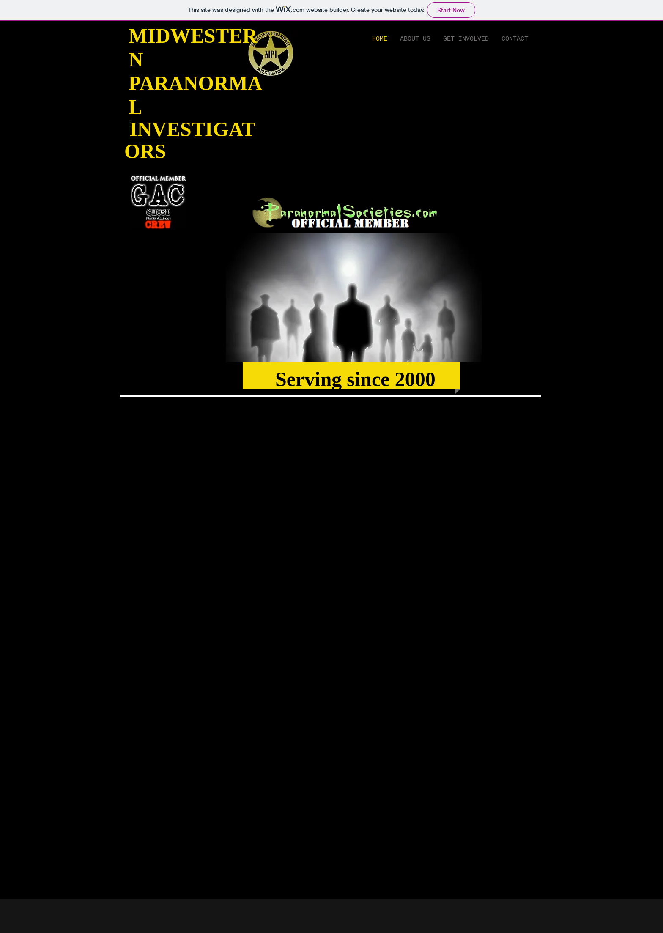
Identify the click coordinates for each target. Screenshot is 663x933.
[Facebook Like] (277, 131)
